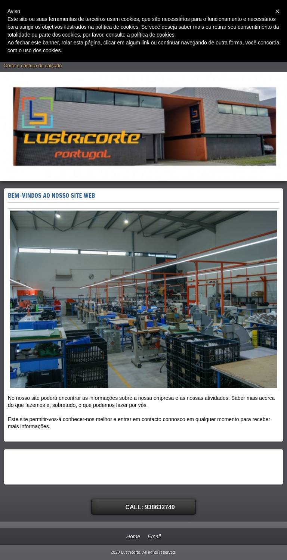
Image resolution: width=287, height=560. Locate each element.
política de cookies (153, 35)
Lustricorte (21, 57)
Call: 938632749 (150, 507)
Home (133, 536)
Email (154, 536)
